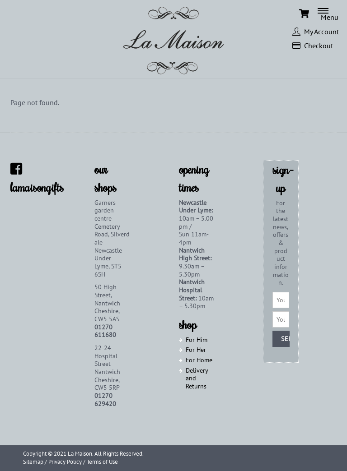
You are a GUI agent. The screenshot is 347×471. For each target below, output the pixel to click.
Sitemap (33, 462)
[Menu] (332, 13)
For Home (199, 360)
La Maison (80, 453)
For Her (196, 350)
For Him (196, 339)
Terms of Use (102, 462)
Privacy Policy (65, 462)
